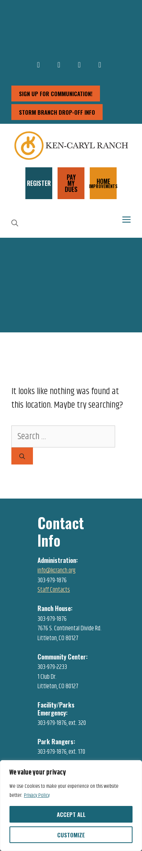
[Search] (22, 455)
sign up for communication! (55, 93)
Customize (71, 835)
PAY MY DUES (71, 183)
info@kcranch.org (56, 570)
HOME (103, 183)
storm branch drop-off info (57, 112)
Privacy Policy (37, 795)
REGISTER (39, 183)
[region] (71, 805)
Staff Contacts (53, 590)
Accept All (71, 814)
